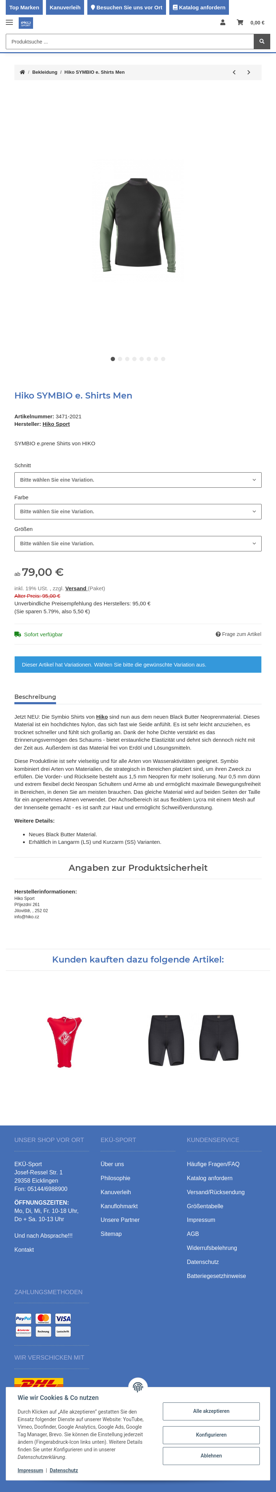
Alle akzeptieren (211, 1411)
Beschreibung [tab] (35, 696)
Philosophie (115, 1178)
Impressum (30, 1470)
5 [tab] (141, 359)
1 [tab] (113, 359)
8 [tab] (163, 359)
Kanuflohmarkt (119, 1206)
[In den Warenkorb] (20, 93)
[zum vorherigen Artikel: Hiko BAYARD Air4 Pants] (234, 72)
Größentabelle (205, 1206)
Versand (76, 588)
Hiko (102, 717)
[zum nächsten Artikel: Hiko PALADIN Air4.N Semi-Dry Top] (249, 72)
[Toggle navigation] (9, 19)
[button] (223, 23)
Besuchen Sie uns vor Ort (129, 7)
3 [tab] (127, 359)
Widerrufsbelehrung (212, 1248)
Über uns (112, 1164)
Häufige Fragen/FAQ (213, 1164)
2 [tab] (120, 359)
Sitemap (111, 1234)
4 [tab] (134, 359)
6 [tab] (149, 359)
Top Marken (24, 7)
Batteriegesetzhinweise (216, 1276)
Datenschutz (64, 1470)
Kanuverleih (65, 7)
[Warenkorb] (250, 23)
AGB (193, 1234)
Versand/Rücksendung (216, 1192)
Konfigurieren (211, 1435)
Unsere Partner (120, 1220)
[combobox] (138, 480)
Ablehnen (211, 1456)
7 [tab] (156, 359)
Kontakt (24, 1250)
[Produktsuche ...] (130, 41)
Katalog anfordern (202, 7)
